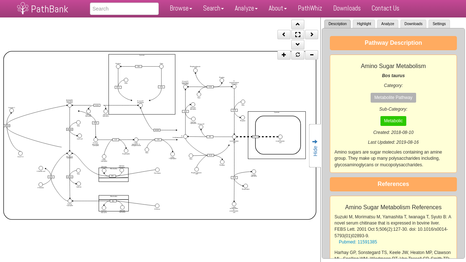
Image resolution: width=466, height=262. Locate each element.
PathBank (49, 9)
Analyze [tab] (387, 24)
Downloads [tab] (413, 24)
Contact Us (385, 8)
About (278, 8)
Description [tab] (337, 24)
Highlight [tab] (364, 24)
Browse (181, 8)
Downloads (347, 8)
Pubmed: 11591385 (358, 242)
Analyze (246, 8)
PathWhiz (310, 8)
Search (213, 8)
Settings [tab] (439, 24)
